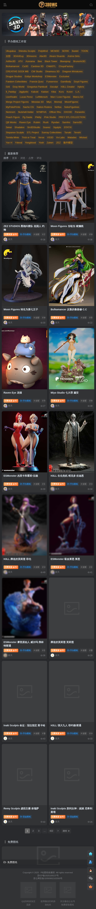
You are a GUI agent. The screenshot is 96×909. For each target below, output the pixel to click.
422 (51, 831)
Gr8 (8, 86)
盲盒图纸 (25, 817)
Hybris (81, 86)
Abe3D (43, 56)
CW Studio (36, 71)
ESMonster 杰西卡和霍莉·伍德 (21, 475)
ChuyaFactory (66, 66)
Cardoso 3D (37, 66)
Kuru (61, 91)
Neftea (58, 107)
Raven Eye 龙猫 (13, 392)
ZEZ (58, 142)
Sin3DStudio (33, 127)
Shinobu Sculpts (27, 51)
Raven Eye (25, 122)
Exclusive (64, 76)
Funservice (52, 81)
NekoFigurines (71, 107)
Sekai (9, 127)
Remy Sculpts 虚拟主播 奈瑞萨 (21, 808)
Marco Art (78, 97)
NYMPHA (41, 112)
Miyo (49, 102)
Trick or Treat (28, 137)
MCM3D (55, 51)
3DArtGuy (19, 56)
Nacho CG (28, 107)
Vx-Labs (60, 137)
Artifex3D (10, 61)
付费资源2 (10, 234)
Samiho (66, 122)
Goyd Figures (81, 81)
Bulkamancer (12, 66)
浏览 (22, 158)
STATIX (68, 127)
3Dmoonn (31, 56)
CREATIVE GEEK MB (17, 71)
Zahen (50, 142)
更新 (14, 158)
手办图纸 (25, 234)
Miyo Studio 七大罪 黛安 (65, 392)
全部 (8, 56)
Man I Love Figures (60, 97)
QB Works (11, 122)
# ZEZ (45, 234)
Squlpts (57, 127)
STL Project (33, 132)
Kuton (70, 91)
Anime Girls (73, 56)
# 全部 (36, 234)
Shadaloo (19, 127)
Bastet (75, 51)
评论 (39, 158)
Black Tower (51, 61)
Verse (41, 137)
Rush (45, 122)
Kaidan (44, 91)
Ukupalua (11, 51)
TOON (84, 51)
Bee (40, 61)
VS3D (50, 137)
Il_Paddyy (11, 91)
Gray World (18, 86)
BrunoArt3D (79, 61)
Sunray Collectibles (52, 132)
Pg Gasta (27, 117)
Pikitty (38, 117)
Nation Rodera (44, 107)
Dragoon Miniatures (72, 71)
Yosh (41, 142)
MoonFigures (71, 102)
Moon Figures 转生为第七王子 (21, 309)
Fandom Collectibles (16, 81)
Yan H (9, 142)
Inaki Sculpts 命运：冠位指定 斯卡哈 (24, 725)
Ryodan (55, 122)
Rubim (37, 122)
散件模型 (68, 142)
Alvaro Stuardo (57, 56)
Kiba (53, 91)
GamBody (66, 81)
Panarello (80, 112)
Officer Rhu (55, 112)
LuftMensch (41, 97)
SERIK (65, 51)
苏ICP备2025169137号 (48, 875)
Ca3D (25, 66)
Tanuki (67, 132)
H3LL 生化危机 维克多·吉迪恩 (67, 475)
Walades (72, 137)
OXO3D (68, 112)
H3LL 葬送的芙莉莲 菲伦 (17, 559)
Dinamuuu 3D (52, 71)
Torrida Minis (12, 137)
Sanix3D (77, 122)
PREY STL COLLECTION (72, 117)
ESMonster (51, 76)
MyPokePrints (13, 107)
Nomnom (10, 112)
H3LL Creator (68, 86)
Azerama (30, 61)
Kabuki (34, 91)
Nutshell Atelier (26, 112)
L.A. (78, 91)
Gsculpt (54, 86)
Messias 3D (37, 102)
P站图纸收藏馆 (48, 872)
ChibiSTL (51, 66)
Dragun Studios (14, 76)
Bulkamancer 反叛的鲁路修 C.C (69, 309)
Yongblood (30, 142)
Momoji (58, 102)
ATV (20, 61)
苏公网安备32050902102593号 (47, 878)
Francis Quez (36, 81)
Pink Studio (50, 117)
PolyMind (43, 51)
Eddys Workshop (33, 76)
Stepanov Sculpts (15, 132)
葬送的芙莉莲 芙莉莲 (62, 642)
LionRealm (11, 97)
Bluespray (65, 61)
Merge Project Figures (17, 102)
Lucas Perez (26, 97)
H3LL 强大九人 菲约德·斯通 (66, 725)
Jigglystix (23, 91)
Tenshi (77, 132)
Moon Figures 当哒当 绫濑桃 (67, 226)
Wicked (83, 137)
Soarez (46, 127)
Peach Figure (13, 117)
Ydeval (18, 142)
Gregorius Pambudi (37, 86)
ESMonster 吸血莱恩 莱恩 (65, 559)
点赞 (30, 158)
